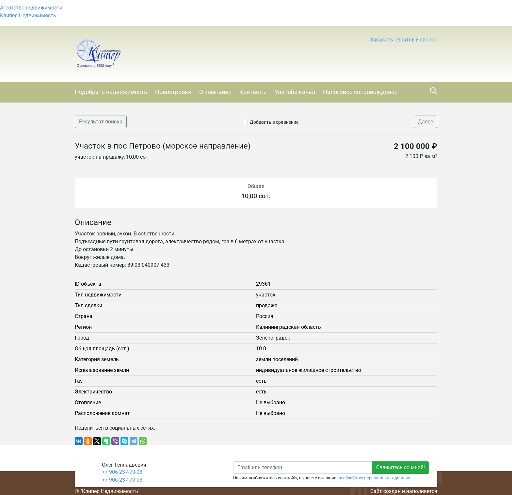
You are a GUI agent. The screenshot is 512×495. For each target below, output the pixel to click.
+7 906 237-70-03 (122, 472)
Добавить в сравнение (274, 122)
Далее (425, 122)
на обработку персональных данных (373, 477)
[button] (403, 40)
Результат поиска (100, 122)
